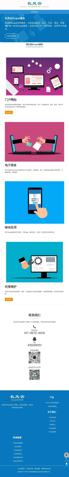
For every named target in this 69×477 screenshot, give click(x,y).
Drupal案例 (18, 446)
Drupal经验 (52, 428)
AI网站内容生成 (46, 468)
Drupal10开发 (18, 454)
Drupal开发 (29, 468)
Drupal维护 (21, 468)
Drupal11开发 (18, 450)
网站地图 (37, 468)
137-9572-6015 (34, 333)
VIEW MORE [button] (12, 36)
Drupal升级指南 (18, 443)
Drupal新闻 (52, 432)
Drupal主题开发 (18, 461)
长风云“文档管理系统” (52, 403)
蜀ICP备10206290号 (34, 474)
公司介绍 (52, 421)
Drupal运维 (52, 417)
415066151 (34, 345)
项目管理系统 (52, 406)
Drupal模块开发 (18, 457)
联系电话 (34, 330)
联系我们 (52, 424)
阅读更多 (9, 112)
